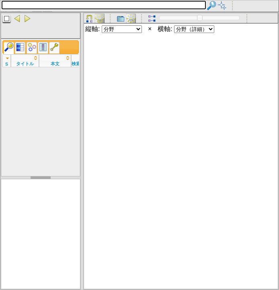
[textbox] (104, 5)
